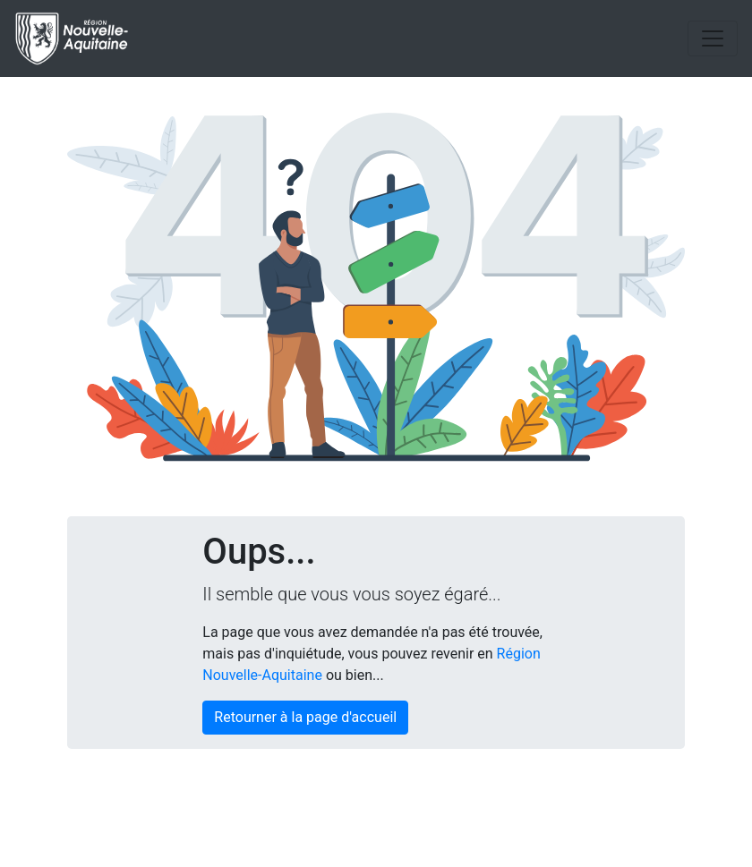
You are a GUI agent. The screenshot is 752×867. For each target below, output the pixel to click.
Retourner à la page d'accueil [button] (305, 717)
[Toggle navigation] (713, 38)
